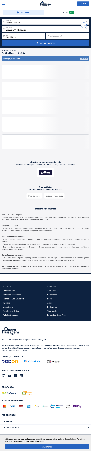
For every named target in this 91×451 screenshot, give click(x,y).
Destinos (50, 299)
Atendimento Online (11, 311)
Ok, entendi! (47, 447)
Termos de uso (9, 291)
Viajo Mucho (52, 311)
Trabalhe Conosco (10, 315)
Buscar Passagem (46, 43)
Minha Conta (8, 307)
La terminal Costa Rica (56, 315)
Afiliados (50, 303)
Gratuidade (51, 286)
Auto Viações (52, 291)
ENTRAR (83, 4)
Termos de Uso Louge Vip (13, 299)
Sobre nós (7, 286)
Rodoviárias (52, 295)
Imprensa (6, 303)
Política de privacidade (12, 295)
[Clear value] (42, 36)
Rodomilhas (52, 307)
